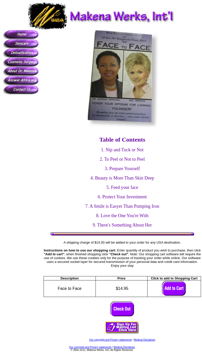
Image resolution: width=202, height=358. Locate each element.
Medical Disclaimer (144, 339)
